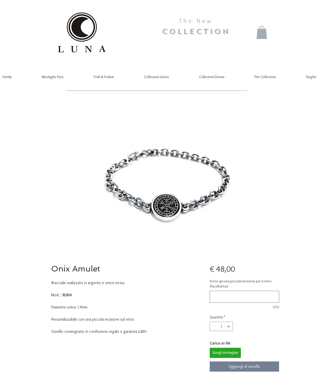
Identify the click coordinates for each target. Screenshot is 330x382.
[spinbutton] (221, 326)
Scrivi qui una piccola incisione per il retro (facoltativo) (240, 283)
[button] (261, 32)
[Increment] (229, 326)
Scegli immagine (225, 353)
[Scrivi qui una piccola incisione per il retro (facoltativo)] (244, 296)
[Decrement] (213, 326)
